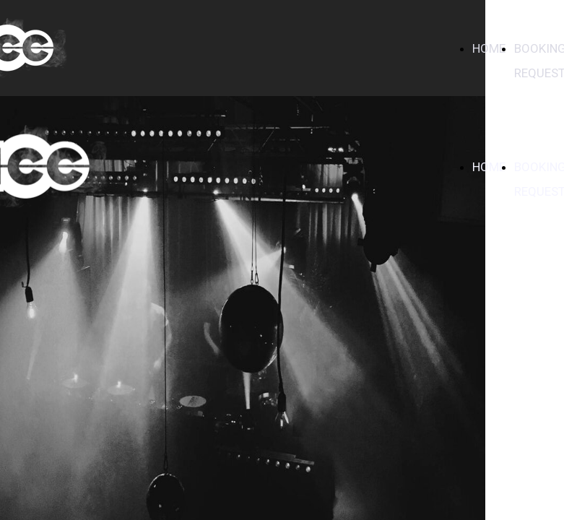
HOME (489, 48)
